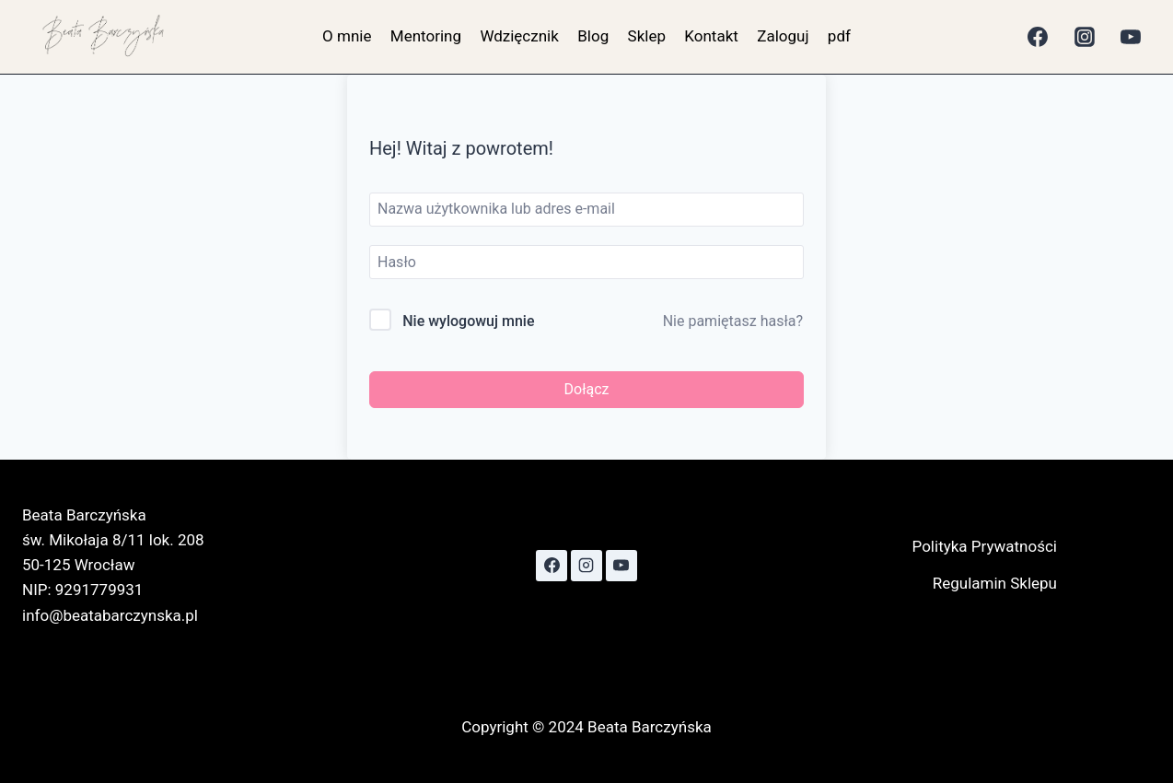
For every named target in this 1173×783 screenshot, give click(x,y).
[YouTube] (1130, 37)
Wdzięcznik (519, 36)
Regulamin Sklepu (995, 583)
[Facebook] (1037, 37)
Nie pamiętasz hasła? (733, 321)
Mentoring (425, 36)
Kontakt (711, 36)
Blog (593, 36)
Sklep (647, 36)
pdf (839, 36)
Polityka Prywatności (984, 546)
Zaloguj (782, 36)
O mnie (346, 36)
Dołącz (587, 389)
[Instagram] (1084, 37)
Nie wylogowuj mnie (468, 321)
